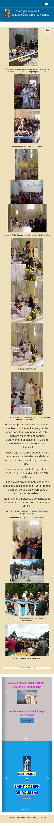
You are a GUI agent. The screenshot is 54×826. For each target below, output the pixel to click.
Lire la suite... (27, 720)
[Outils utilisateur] (47, 30)
